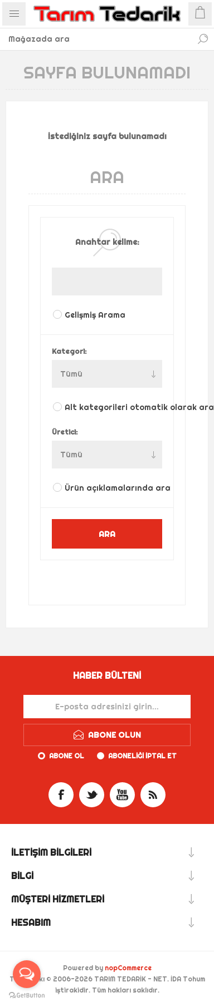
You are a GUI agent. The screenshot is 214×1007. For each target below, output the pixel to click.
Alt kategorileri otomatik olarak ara (114, 407)
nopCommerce (128, 968)
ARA (107, 534)
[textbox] (96, 39)
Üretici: (65, 431)
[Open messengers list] (27, 974)
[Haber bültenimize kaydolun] (107, 706)
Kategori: (69, 351)
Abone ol (66, 756)
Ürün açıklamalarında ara (114, 488)
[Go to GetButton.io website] (27, 995)
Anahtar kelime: (107, 242)
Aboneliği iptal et (142, 756)
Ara (203, 39)
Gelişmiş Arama (95, 315)
